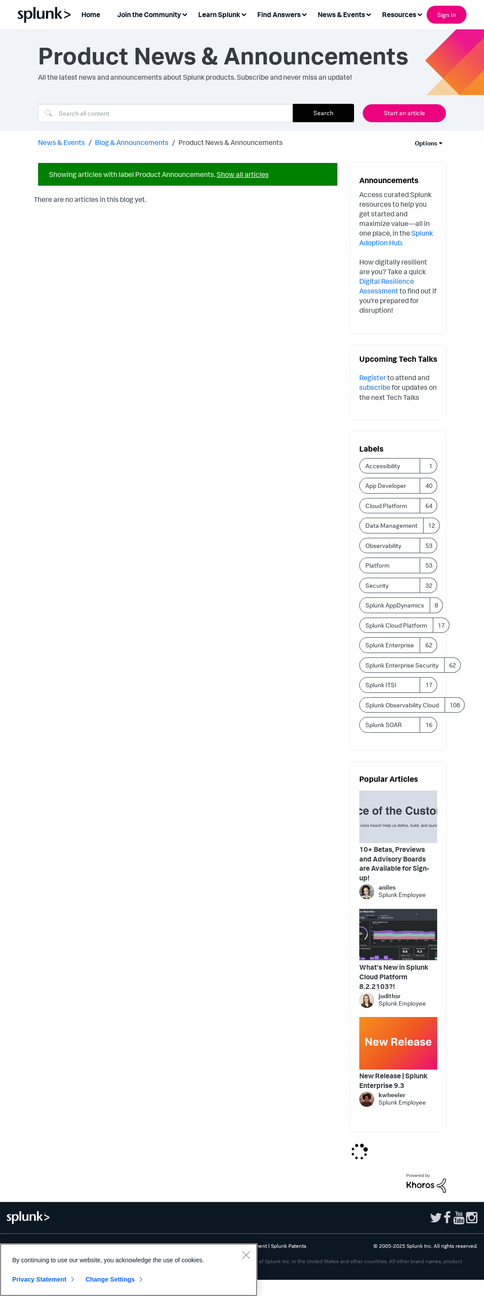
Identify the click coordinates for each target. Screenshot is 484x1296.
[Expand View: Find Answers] (304, 13)
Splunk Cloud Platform (396, 625)
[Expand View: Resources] (419, 13)
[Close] (246, 1254)
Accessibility (382, 466)
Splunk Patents (288, 1246)
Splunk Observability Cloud (402, 705)
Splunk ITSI (380, 685)
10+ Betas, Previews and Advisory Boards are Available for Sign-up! (394, 863)
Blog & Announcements (131, 142)
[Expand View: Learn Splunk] (243, 13)
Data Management (391, 525)
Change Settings (110, 1279)
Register (372, 377)
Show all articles (243, 174)
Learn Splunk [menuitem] (219, 14)
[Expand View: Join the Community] (184, 13)
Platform (377, 565)
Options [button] (426, 143)
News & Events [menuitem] (341, 14)
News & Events (61, 142)
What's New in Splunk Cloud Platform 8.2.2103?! (393, 976)
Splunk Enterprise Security (401, 665)
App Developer (385, 485)
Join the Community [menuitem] (149, 14)
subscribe (375, 387)
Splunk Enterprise (389, 645)
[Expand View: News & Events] (368, 13)
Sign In (446, 14)
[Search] (165, 113)
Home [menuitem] (90, 14)
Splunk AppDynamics (394, 605)
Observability (383, 545)
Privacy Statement (39, 1279)
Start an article (404, 113)
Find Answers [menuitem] (279, 14)
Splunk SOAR (383, 724)
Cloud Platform (386, 505)
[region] (128, 1269)
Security (377, 585)
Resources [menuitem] (399, 14)
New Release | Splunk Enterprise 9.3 (393, 1080)
